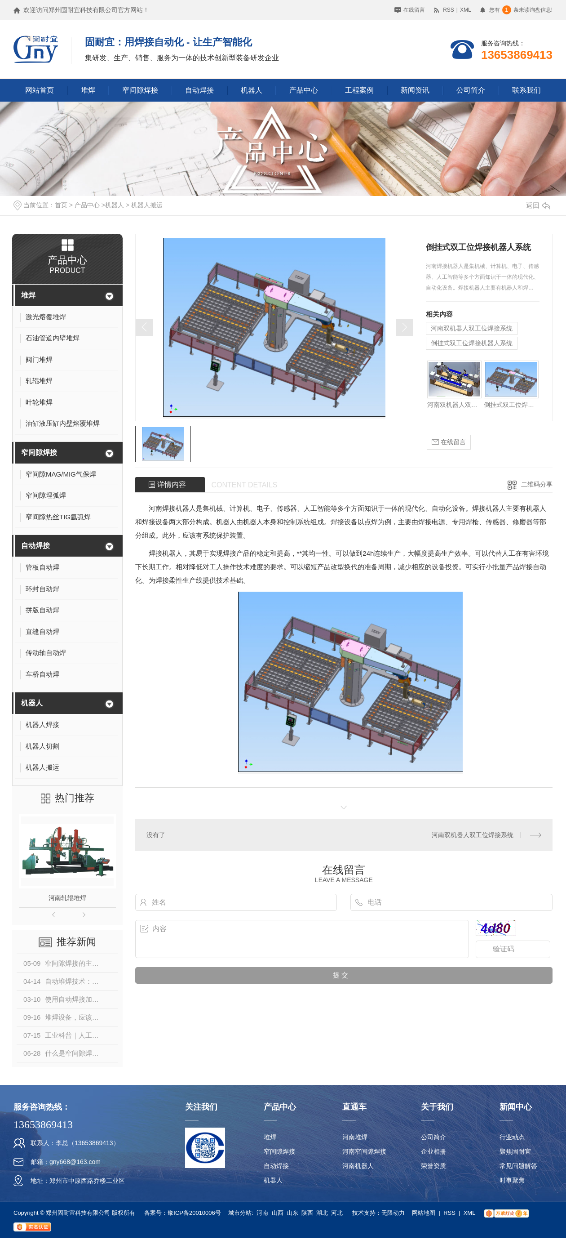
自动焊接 (199, 90)
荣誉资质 (433, 1165)
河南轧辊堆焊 (67, 897)
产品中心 (303, 90)
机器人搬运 (147, 205)
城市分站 (240, 1212)
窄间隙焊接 (140, 90)
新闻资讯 (415, 90)
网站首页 (39, 90)
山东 (292, 1212)
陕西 (307, 1212)
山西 (277, 1212)
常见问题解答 (518, 1165)
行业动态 (512, 1137)
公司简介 (470, 90)
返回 (538, 205)
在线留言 (414, 10)
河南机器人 (358, 1165)
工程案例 (359, 90)
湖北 (322, 1212)
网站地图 (423, 1212)
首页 (61, 205)
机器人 (251, 90)
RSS (448, 10)
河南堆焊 (354, 1137)
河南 (262, 1212)
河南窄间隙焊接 (364, 1151)
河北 (337, 1212)
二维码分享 (537, 484)
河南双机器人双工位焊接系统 (472, 328)
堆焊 (88, 90)
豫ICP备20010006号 (194, 1212)
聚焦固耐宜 (515, 1151)
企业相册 (433, 1151)
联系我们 (526, 90)
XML (465, 10)
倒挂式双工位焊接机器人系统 (472, 343)
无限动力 (393, 1212)
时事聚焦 (512, 1180)
